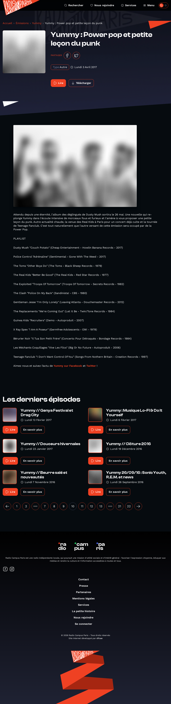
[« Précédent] (7, 506)
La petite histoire (85, 611)
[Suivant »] (138, 506)
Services (128, 5)
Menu (148, 5)
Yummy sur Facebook (68, 365)
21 (119, 506)
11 (82, 506)
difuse (100, 638)
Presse (85, 585)
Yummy (36, 23)
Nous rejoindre (102, 5)
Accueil (7, 23)
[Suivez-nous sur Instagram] (12, 569)
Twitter (91, 365)
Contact (85, 579)
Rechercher (73, 5)
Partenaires (85, 592)
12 (91, 506)
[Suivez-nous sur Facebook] (5, 569)
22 (129, 506)
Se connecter (85, 623)
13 (100, 506)
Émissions (22, 23)
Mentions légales (85, 598)
